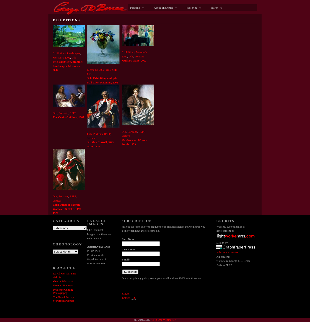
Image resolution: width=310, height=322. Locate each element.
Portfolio (136, 8)
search (215, 8)
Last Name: (129, 249)
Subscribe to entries (227, 252)
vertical (91, 138)
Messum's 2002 (61, 57)
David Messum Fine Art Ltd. (64, 275)
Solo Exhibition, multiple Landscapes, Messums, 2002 (67, 66)
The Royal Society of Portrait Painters (63, 299)
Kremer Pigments (63, 285)
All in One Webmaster (162, 319)
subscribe (193, 8)
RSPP (73, 113)
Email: (126, 259)
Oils (73, 57)
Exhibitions (59, 53)
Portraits (139, 56)
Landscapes (73, 53)
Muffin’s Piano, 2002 (134, 60)
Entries (129, 298)
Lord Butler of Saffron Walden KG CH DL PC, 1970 (67, 209)
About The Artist (164, 8)
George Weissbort (63, 281)
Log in (125, 293)
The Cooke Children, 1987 (68, 117)
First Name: (129, 239)
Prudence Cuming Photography (63, 291)
